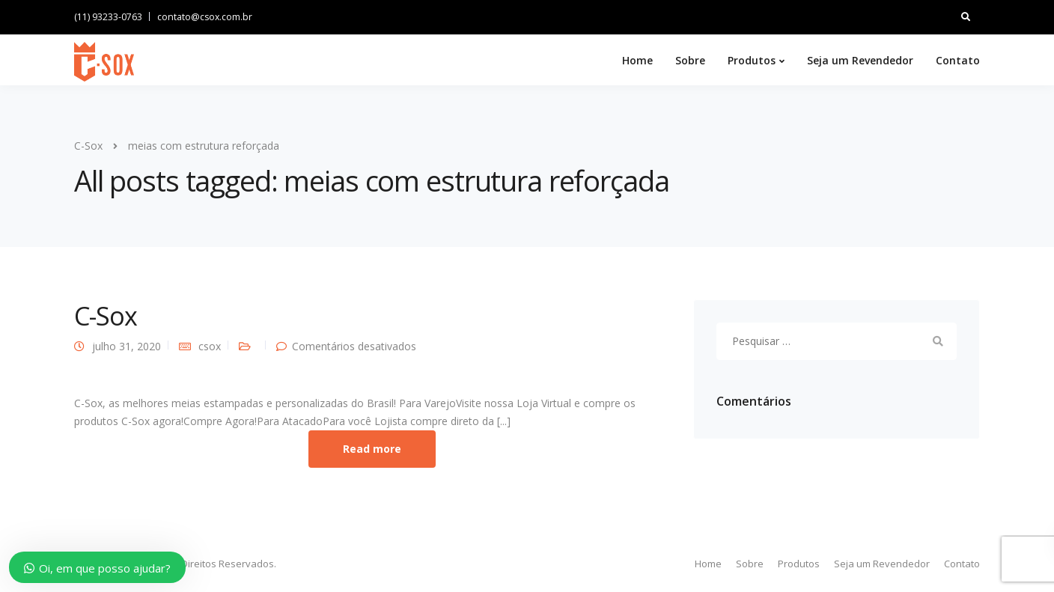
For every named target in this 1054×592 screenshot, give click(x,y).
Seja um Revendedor (860, 60)
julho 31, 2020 (126, 346)
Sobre (690, 60)
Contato (958, 60)
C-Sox (105, 316)
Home (637, 60)
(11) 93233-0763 (108, 16)
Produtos (752, 60)
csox (209, 346)
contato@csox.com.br (204, 16)
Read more (372, 449)
